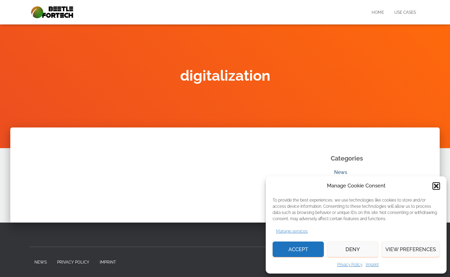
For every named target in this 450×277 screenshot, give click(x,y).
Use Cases (405, 12)
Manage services (292, 231)
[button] (436, 186)
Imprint (372, 264)
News (340, 172)
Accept (298, 249)
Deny (352, 249)
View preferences (410, 249)
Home (378, 12)
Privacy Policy (349, 264)
